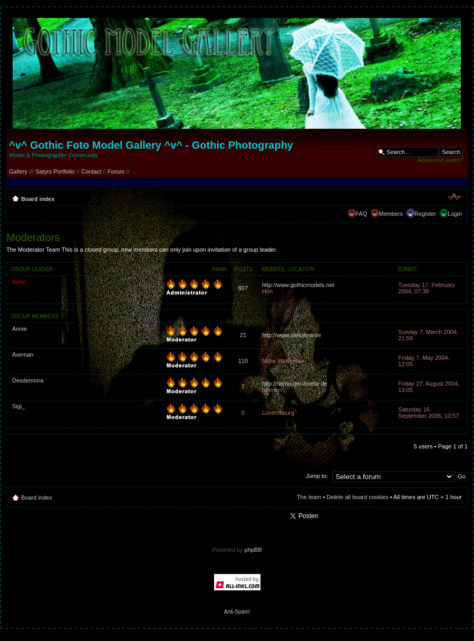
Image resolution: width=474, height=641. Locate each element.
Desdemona (27, 380)
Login (455, 214)
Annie (19, 329)
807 (243, 288)
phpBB (253, 550)
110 (243, 361)
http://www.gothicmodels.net (298, 285)
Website (273, 269)
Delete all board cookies (357, 497)
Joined (407, 269)
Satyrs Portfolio (55, 171)
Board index (38, 199)
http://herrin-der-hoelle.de (294, 383)
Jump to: (317, 476)
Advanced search (440, 160)
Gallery (18, 171)
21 (243, 335)
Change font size (454, 197)
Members (391, 214)
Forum (116, 171)
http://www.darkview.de (291, 335)
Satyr (19, 282)
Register (425, 214)
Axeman (22, 354)
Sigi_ (18, 406)
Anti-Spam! (237, 612)
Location (301, 269)
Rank (219, 269)
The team (309, 497)
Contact (91, 171)
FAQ (361, 214)
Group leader (32, 269)
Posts (244, 269)
